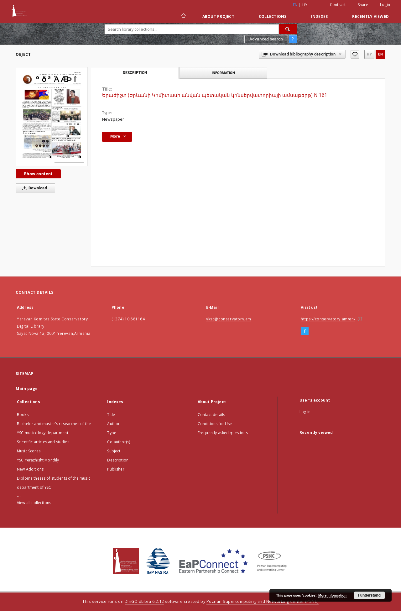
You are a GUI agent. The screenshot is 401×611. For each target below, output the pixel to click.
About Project (218, 16)
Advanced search (266, 38)
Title (111, 414)
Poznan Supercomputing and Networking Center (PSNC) (262, 601)
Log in (304, 411)
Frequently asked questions (223, 432)
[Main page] (183, 16)
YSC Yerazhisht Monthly (38, 460)
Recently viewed (370, 16)
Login (385, 4)
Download (33, 188)
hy (305, 5)
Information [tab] (223, 73)
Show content (38, 173)
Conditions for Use (215, 423)
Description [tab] (135, 73)
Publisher (115, 469)
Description (117, 460)
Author (113, 423)
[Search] (288, 29)
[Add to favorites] (355, 54)
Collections (273, 16)
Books (23, 414)
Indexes (319, 16)
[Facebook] (305, 331)
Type (111, 432)
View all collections (34, 502)
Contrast (338, 4)
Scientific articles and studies (43, 442)
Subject (113, 451)
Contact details (211, 414)
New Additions (30, 469)
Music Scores (28, 451)
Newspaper (113, 119)
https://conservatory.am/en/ (328, 319)
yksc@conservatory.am (228, 319)
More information (332, 595)
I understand (369, 595)
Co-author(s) (118, 442)
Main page (27, 388)
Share (363, 5)
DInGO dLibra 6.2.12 (144, 601)
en (380, 54)
